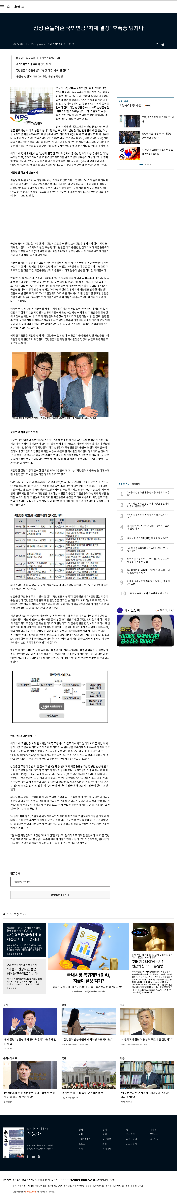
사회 (81, 1134)
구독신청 (154, 1134)
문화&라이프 (85, 1139)
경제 (105, 1129)
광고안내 (154, 1139)
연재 (128, 1129)
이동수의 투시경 (130, 105)
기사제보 (154, 1129)
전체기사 (107, 1148)
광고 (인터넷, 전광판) (31, 1180)
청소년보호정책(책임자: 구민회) (101, 1180)
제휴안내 (46, 1180)
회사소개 (17, 1180)
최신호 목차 (131, 1134)
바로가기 (161, 610)
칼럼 (81, 1148)
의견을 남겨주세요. (22, 881)
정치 (81, 1129)
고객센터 (55, 1180)
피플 (105, 1144)
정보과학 (107, 1139)
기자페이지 (131, 1144)
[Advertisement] (53, 219)
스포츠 (82, 1144)
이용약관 (65, 1180)
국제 (105, 1134)
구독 (148, 105)
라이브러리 (131, 1139)
